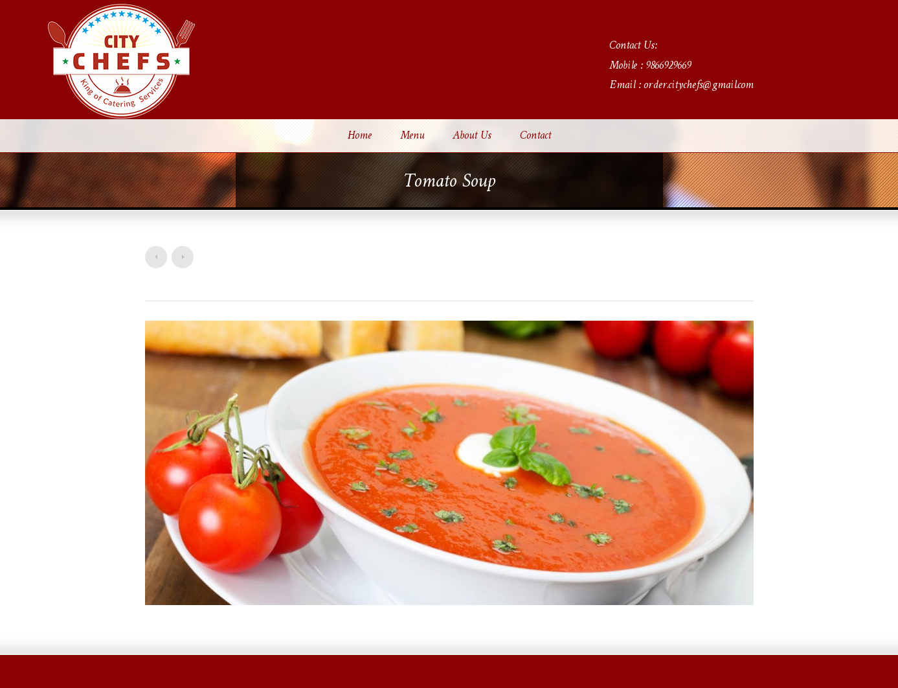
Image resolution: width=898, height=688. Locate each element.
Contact (535, 136)
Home (360, 136)
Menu (412, 136)
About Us (472, 136)
